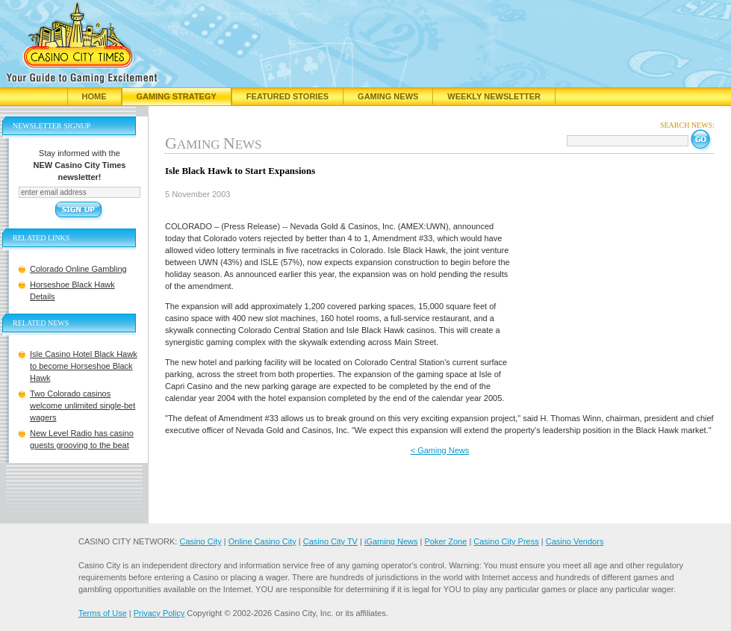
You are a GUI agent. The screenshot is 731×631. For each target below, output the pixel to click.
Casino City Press (505, 541)
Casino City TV (330, 541)
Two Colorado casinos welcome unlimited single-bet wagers (82, 405)
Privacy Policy (159, 613)
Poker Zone (445, 541)
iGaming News (391, 541)
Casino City (200, 541)
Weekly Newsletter (494, 96)
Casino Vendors (575, 541)
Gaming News (388, 96)
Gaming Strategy (177, 96)
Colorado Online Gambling (78, 268)
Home (94, 96)
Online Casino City (262, 541)
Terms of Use (102, 613)
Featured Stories (287, 96)
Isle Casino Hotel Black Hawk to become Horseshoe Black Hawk (83, 365)
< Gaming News (440, 450)
